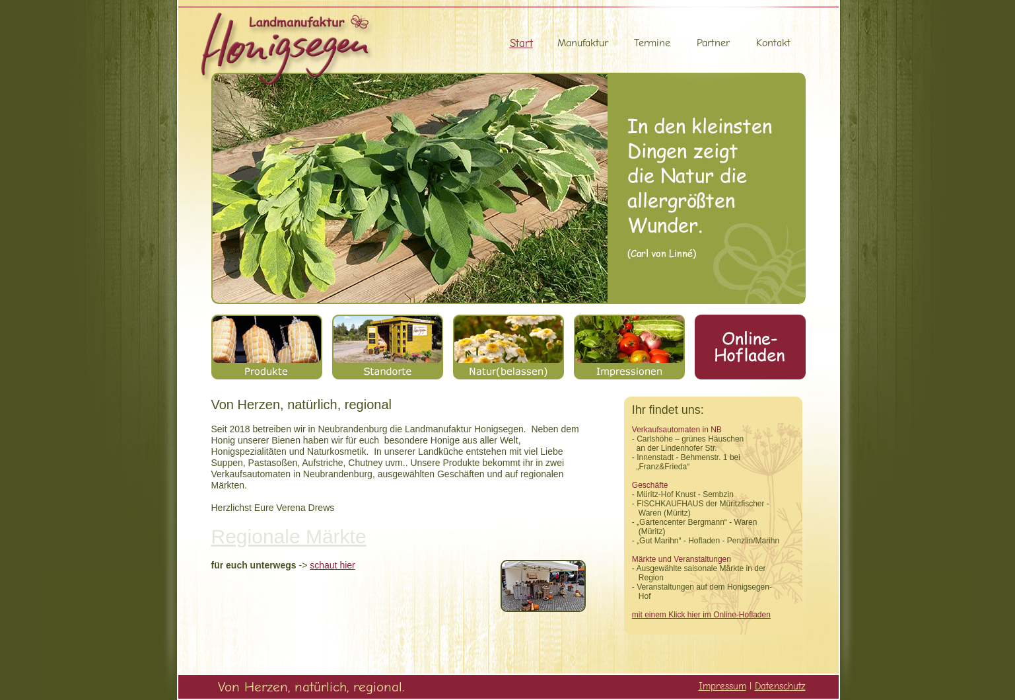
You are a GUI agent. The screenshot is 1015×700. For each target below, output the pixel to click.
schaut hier (332, 565)
